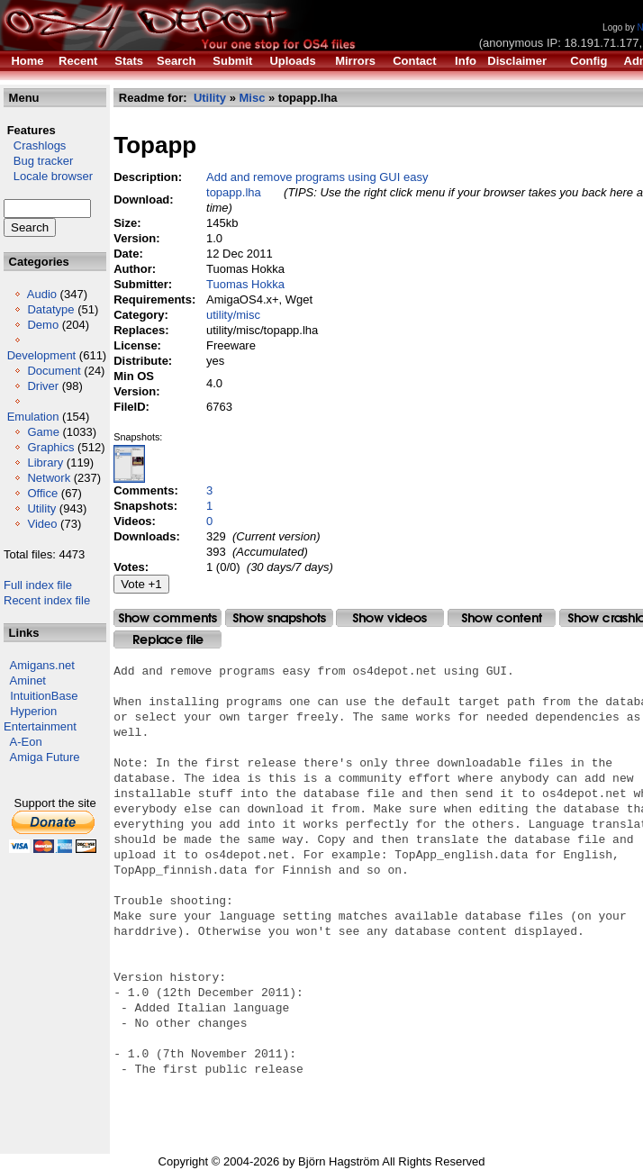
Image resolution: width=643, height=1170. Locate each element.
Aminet (28, 680)
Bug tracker (38, 161)
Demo (43, 324)
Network (48, 478)
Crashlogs (35, 145)
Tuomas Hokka (245, 284)
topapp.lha (233, 192)
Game (43, 432)
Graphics (50, 447)
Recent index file (47, 600)
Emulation (33, 416)
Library (45, 462)
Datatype (50, 309)
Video (42, 524)
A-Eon (26, 741)
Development (42, 355)
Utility (41, 508)
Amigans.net (42, 665)
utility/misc (233, 315)
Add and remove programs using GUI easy (317, 177)
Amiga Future (45, 757)
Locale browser (48, 176)
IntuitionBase (43, 696)
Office (42, 493)
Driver (43, 386)
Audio (42, 294)
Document (53, 370)
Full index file (38, 585)
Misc (252, 97)
